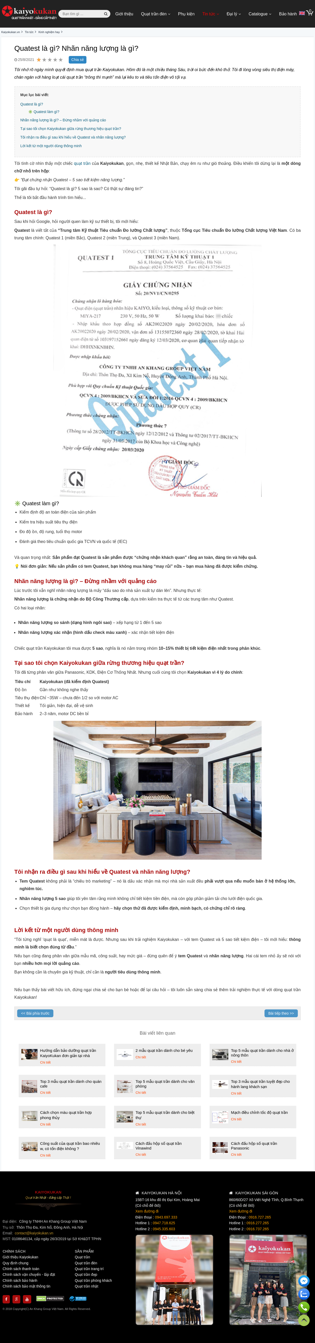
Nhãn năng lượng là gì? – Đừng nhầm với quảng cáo (63, 120)
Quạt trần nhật (86, 1286)
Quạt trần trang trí (89, 1269)
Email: (8, 1233)
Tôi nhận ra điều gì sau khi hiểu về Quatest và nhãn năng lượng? (73, 137)
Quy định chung (15, 1263)
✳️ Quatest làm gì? (43, 112)
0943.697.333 (166, 1217)
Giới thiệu (124, 14)
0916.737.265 (258, 1229)
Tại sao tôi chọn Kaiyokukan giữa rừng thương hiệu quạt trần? (70, 129)
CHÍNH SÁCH (14, 1251)
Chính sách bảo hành (20, 1280)
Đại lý (232, 14)
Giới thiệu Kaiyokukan (20, 1257)
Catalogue (258, 14)
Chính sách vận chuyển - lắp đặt (29, 1274)
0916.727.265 (260, 1217)
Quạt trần (82, 1257)
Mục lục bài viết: (34, 95)
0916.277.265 (258, 1223)
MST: (7, 1239)
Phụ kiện (186, 14)
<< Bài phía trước (35, 1013)
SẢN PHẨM (84, 1251)
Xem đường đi (147, 1211)
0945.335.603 (164, 1229)
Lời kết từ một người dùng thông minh (51, 146)
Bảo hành (288, 14)
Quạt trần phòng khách (93, 1280)
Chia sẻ (77, 60)
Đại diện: (10, 1221)
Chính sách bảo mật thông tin (26, 1286)
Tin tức (208, 14)
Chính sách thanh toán (21, 1269)
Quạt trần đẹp (86, 1274)
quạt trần (82, 163)
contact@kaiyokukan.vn (34, 1233)
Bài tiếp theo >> (281, 1013)
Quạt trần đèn (154, 14)
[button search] (105, 14)
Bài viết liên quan (157, 1033)
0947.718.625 (164, 1223)
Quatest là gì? (31, 104)
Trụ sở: (9, 1227)
